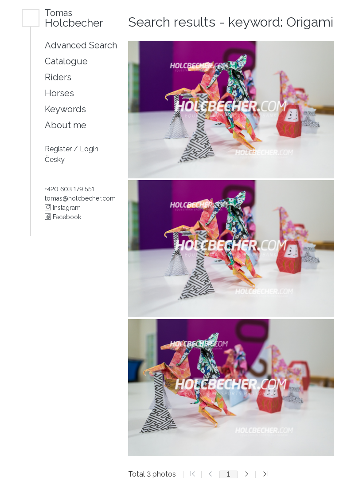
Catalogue (66, 61)
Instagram (63, 207)
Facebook (63, 217)
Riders (58, 77)
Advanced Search (81, 45)
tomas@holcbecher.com (80, 198)
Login (89, 149)
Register (59, 149)
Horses (59, 93)
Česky (55, 159)
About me (65, 125)
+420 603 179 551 (69, 189)
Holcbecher (74, 18)
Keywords (65, 109)
